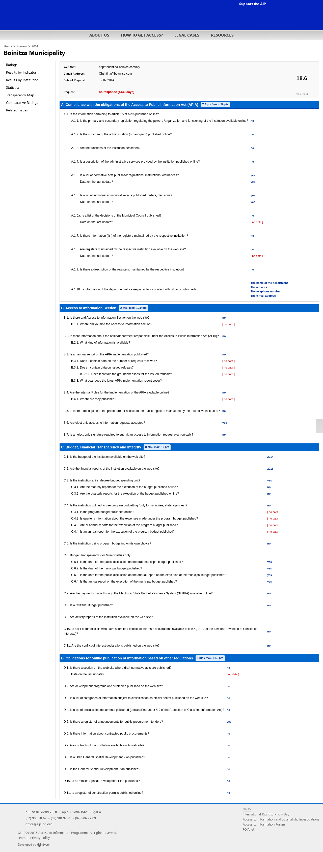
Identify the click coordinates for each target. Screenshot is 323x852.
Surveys (22, 46)
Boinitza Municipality (34, 52)
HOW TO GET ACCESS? (142, 35)
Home (8, 46)
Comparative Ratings (22, 102)
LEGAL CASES (186, 35)
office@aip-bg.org (38, 824)
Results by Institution (22, 79)
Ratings (11, 64)
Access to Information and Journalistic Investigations (281, 819)
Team (21, 837)
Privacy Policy (40, 837)
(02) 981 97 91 (61, 818)
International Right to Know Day (266, 814)
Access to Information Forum (264, 824)
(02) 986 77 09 (85, 818)
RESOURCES (222, 35)
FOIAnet (248, 829)
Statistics (12, 87)
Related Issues (17, 110)
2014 (35, 46)
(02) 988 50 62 (35, 818)
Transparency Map (20, 95)
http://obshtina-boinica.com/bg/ (119, 67)
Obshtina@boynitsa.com (115, 73)
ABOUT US (99, 35)
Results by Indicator (21, 72)
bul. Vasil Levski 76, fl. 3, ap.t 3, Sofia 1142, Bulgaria (63, 812)
